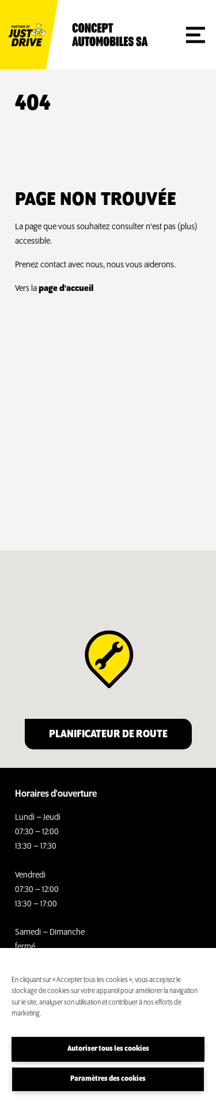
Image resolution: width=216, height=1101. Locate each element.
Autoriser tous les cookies (108, 1049)
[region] (108, 1024)
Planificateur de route (108, 734)
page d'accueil (66, 288)
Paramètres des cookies (108, 1079)
